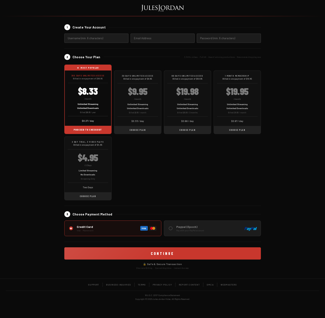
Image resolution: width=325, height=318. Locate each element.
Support (93, 284)
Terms (142, 284)
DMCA (210, 284)
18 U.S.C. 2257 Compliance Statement (162, 295)
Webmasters (229, 284)
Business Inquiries (118, 284)
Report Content (189, 284)
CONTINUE (162, 253)
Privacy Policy (162, 284)
